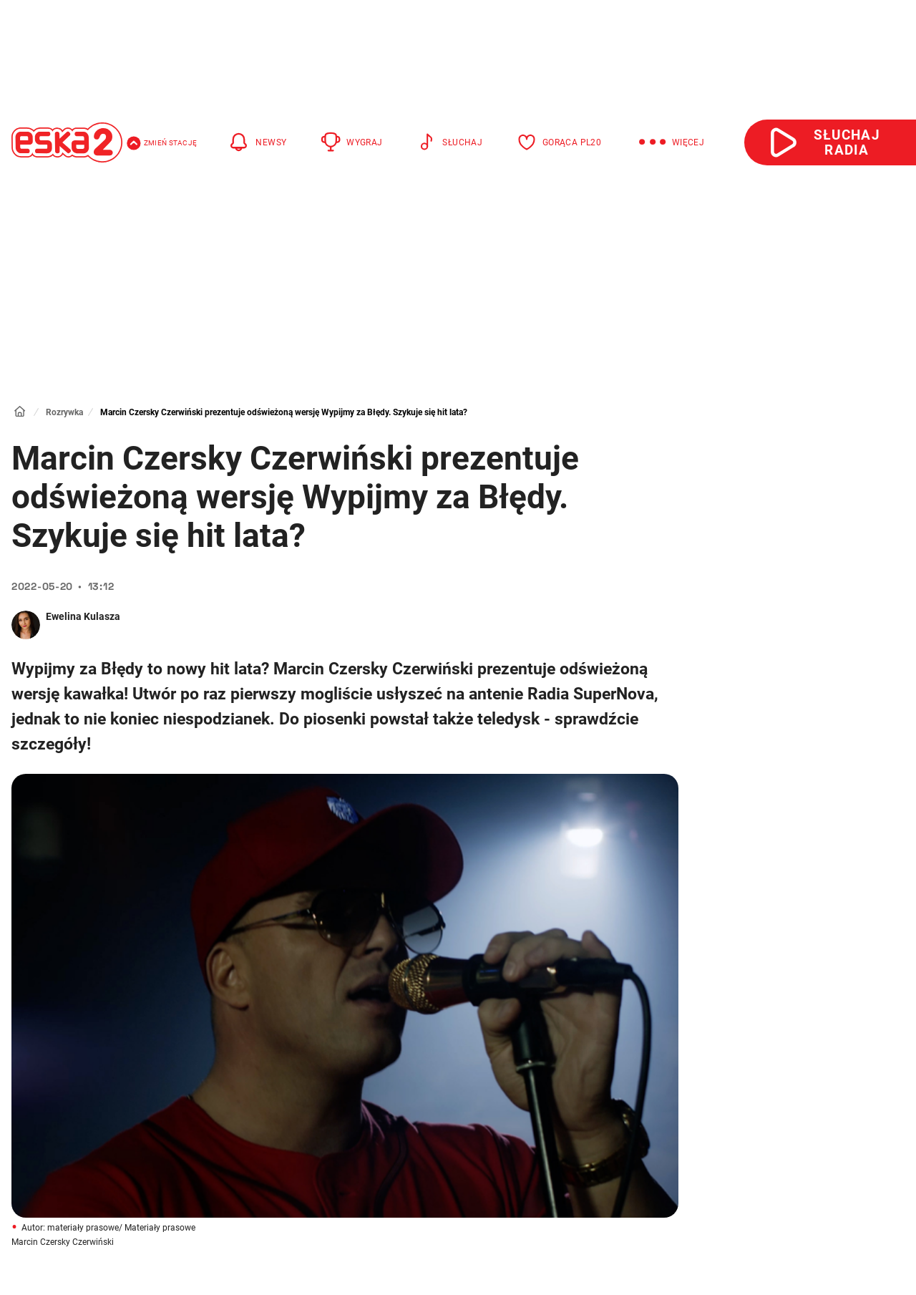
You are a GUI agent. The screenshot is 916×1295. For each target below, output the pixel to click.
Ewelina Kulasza (83, 616)
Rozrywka (64, 412)
